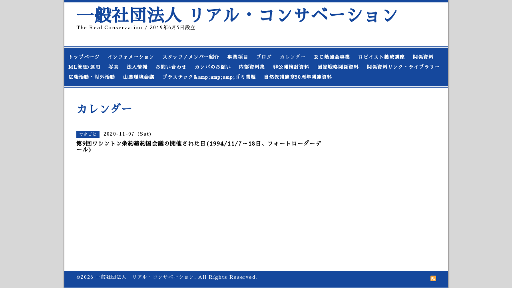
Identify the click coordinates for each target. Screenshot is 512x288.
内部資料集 (252, 67)
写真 (113, 67)
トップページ (84, 57)
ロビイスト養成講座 (381, 57)
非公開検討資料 (291, 67)
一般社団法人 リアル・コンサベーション (237, 15)
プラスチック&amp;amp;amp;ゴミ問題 (209, 77)
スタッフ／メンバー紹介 (190, 57)
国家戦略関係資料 (338, 67)
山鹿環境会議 (138, 77)
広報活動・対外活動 (91, 77)
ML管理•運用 (84, 67)
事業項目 (237, 57)
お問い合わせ (171, 67)
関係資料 (423, 57)
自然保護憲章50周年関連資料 (298, 77)
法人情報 (137, 67)
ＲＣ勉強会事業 (332, 57)
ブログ (264, 57)
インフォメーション (131, 57)
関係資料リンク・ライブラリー (403, 67)
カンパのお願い (213, 67)
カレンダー (293, 57)
